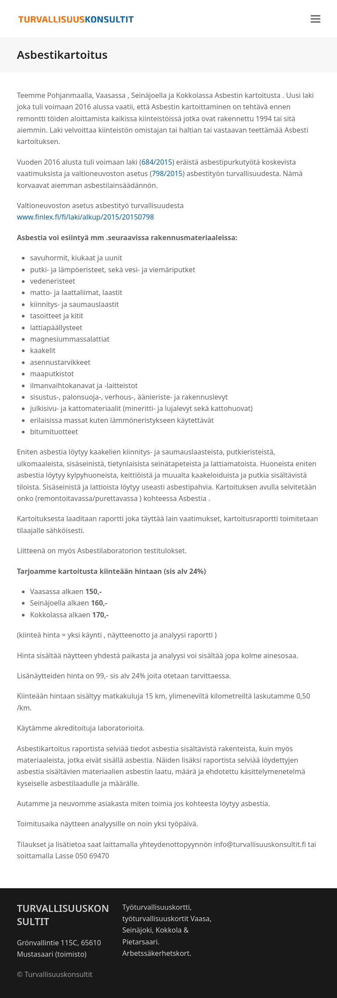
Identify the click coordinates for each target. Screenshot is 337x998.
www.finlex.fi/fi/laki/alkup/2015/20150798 (85, 217)
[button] (315, 19)
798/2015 (167, 173)
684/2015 (156, 162)
